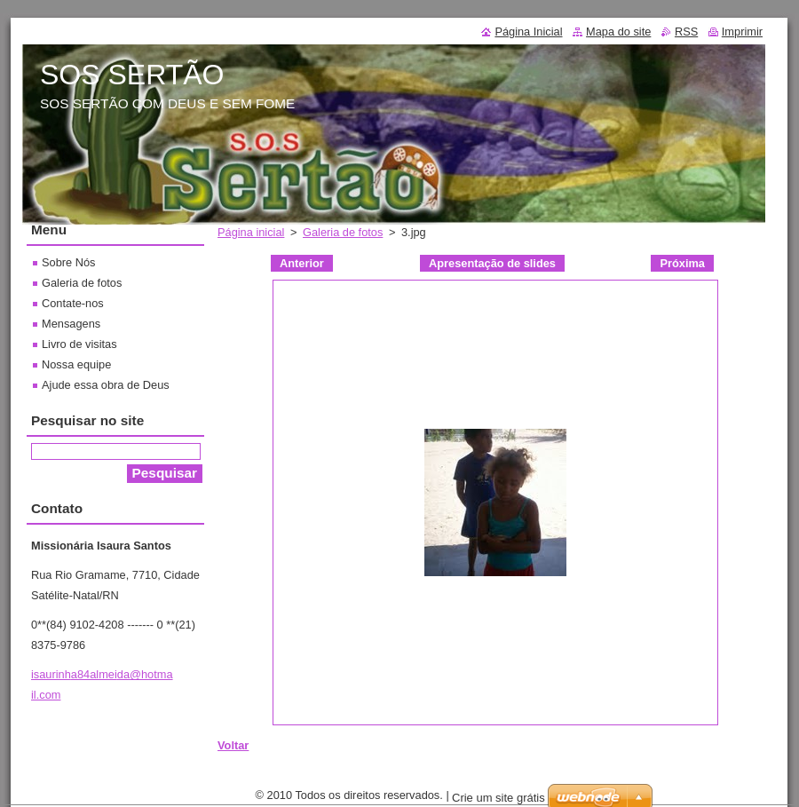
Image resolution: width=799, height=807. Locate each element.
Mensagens (71, 323)
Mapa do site (618, 31)
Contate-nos (73, 303)
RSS (686, 31)
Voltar (233, 745)
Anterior (302, 263)
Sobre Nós (68, 262)
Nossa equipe (76, 364)
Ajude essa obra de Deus (106, 385)
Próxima (682, 263)
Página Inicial (528, 31)
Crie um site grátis (498, 797)
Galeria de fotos (343, 232)
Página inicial (251, 232)
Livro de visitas (79, 344)
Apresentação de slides (492, 263)
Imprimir (742, 31)
